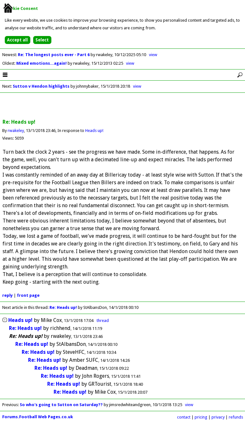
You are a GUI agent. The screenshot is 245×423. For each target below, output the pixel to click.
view (153, 54)
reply (7, 295)
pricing (201, 417)
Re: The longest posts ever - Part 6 (54, 54)
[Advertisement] (122, 106)
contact (183, 417)
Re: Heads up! (63, 307)
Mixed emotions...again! (42, 63)
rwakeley (16, 130)
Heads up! (94, 130)
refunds (236, 417)
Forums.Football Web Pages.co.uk (37, 416)
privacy (218, 417)
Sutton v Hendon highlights (41, 86)
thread (103, 320)
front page (28, 295)
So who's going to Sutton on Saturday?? (61, 404)
